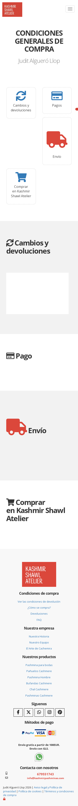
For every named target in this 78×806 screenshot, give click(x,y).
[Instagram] (49, 712)
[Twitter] (28, 712)
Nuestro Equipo (39, 642)
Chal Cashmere (39, 689)
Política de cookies (30, 791)
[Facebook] (18, 712)
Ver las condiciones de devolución (39, 601)
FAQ (39, 620)
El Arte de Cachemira (39, 648)
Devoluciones (39, 613)
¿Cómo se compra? (39, 607)
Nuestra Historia (39, 636)
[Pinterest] (59, 712)
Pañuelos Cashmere (39, 671)
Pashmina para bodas (39, 665)
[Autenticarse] (4, 799)
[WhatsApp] (39, 712)
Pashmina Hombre (39, 677)
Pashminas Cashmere (39, 695)
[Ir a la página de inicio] (12, 5)
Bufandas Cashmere (39, 683)
